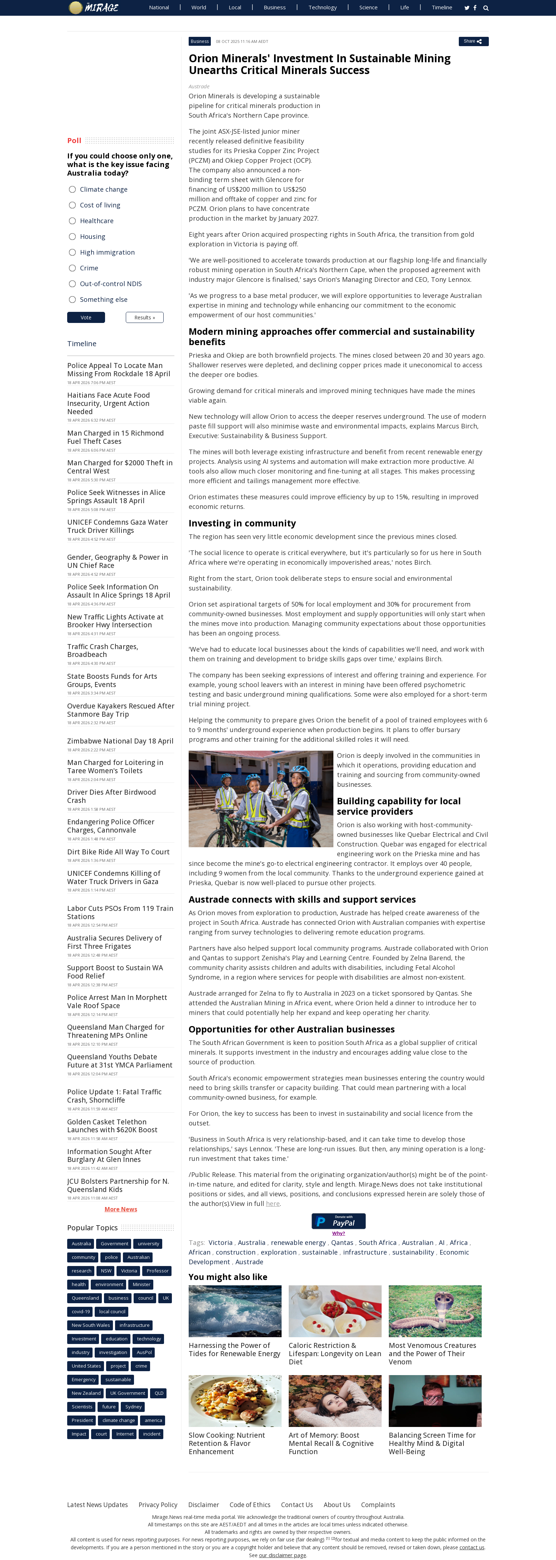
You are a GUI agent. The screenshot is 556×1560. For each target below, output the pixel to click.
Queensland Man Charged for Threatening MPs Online (115, 1031)
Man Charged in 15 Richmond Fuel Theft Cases (115, 437)
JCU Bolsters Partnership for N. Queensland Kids (118, 1185)
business (119, 1298)
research (81, 1270)
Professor (158, 1270)
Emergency (84, 1379)
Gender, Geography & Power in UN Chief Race (117, 561)
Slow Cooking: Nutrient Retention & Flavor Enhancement (227, 1443)
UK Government (127, 1393)
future (109, 1406)
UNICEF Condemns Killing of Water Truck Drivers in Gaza (113, 877)
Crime (89, 268)
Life (404, 7)
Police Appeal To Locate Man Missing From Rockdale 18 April (118, 369)
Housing (92, 236)
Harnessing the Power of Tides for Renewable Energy (235, 1349)
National (159, 7)
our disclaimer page (282, 1554)
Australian (417, 1242)
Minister (141, 1284)
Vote (86, 317)
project (118, 1366)
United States (86, 1366)
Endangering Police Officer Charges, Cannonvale (110, 826)
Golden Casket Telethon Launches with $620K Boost (112, 1126)
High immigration (107, 252)
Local (235, 7)
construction (235, 1252)
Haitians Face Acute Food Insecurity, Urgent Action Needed (108, 403)
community (83, 1257)
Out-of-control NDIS (111, 283)
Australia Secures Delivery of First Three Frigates (114, 942)
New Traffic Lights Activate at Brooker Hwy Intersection (115, 621)
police (111, 1257)
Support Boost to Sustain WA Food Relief (115, 972)
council (145, 1298)
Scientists (82, 1406)
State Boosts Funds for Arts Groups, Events (112, 680)
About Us (353, 1504)
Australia (251, 1242)
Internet (125, 1434)
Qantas (342, 1242)
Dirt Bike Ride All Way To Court (118, 852)
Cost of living (100, 205)
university (148, 1243)
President (82, 1420)
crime (141, 1366)
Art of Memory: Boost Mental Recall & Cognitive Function (331, 1443)
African (199, 1252)
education (117, 1338)
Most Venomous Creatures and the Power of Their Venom (432, 1354)
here (273, 1203)
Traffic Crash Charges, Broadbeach (102, 650)
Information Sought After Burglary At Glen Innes (109, 1155)
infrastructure (365, 1252)
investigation (113, 1352)
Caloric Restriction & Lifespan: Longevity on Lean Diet (335, 1354)
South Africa (378, 1242)
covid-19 (81, 1311)
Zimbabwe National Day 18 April (120, 741)
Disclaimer (213, 1504)
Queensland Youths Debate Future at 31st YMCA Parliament (120, 1061)
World (199, 7)
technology (149, 1338)
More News (121, 1209)
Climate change (104, 189)
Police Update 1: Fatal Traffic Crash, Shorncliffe (114, 1096)
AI (442, 1242)
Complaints (396, 1504)
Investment (84, 1338)
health (79, 1284)
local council (112, 1311)
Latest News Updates (100, 1504)
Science (368, 7)
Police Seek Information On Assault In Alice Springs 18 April (118, 591)
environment (109, 1284)
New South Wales (91, 1325)
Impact (79, 1434)
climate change (119, 1420)
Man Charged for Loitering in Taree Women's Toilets (115, 766)
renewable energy (298, 1242)
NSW (106, 1270)
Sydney (133, 1406)
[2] (333, 1538)
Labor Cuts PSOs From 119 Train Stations (120, 912)
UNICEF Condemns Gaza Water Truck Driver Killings (117, 526)
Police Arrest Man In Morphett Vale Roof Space (117, 1001)
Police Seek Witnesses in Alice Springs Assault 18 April (116, 496)
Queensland (85, 1298)
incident (151, 1434)
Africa (459, 1242)
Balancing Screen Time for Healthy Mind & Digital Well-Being (432, 1443)
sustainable (320, 1252)
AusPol (144, 1352)
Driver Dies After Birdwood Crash (111, 796)
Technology (322, 7)
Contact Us (311, 1504)
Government (114, 1243)
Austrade (249, 1261)
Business (275, 7)
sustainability (413, 1252)
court (101, 1434)
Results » (144, 317)
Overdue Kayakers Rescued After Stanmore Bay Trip (120, 710)
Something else (104, 299)
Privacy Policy (165, 1504)
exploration (279, 1252)
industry (81, 1352)
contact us (472, 1547)
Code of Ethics (262, 1504)
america (153, 1420)
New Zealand (86, 1393)
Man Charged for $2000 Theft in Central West (120, 467)
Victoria (221, 1242)
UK (166, 1298)
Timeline (442, 7)
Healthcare (97, 220)
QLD (159, 1393)
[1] (328, 1538)
